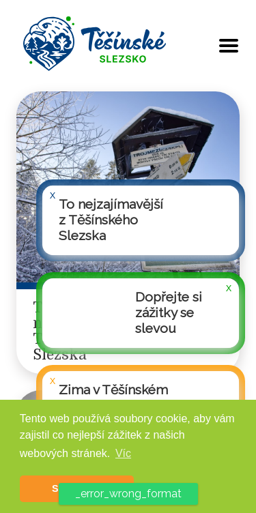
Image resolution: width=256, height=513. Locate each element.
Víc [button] (123, 453)
